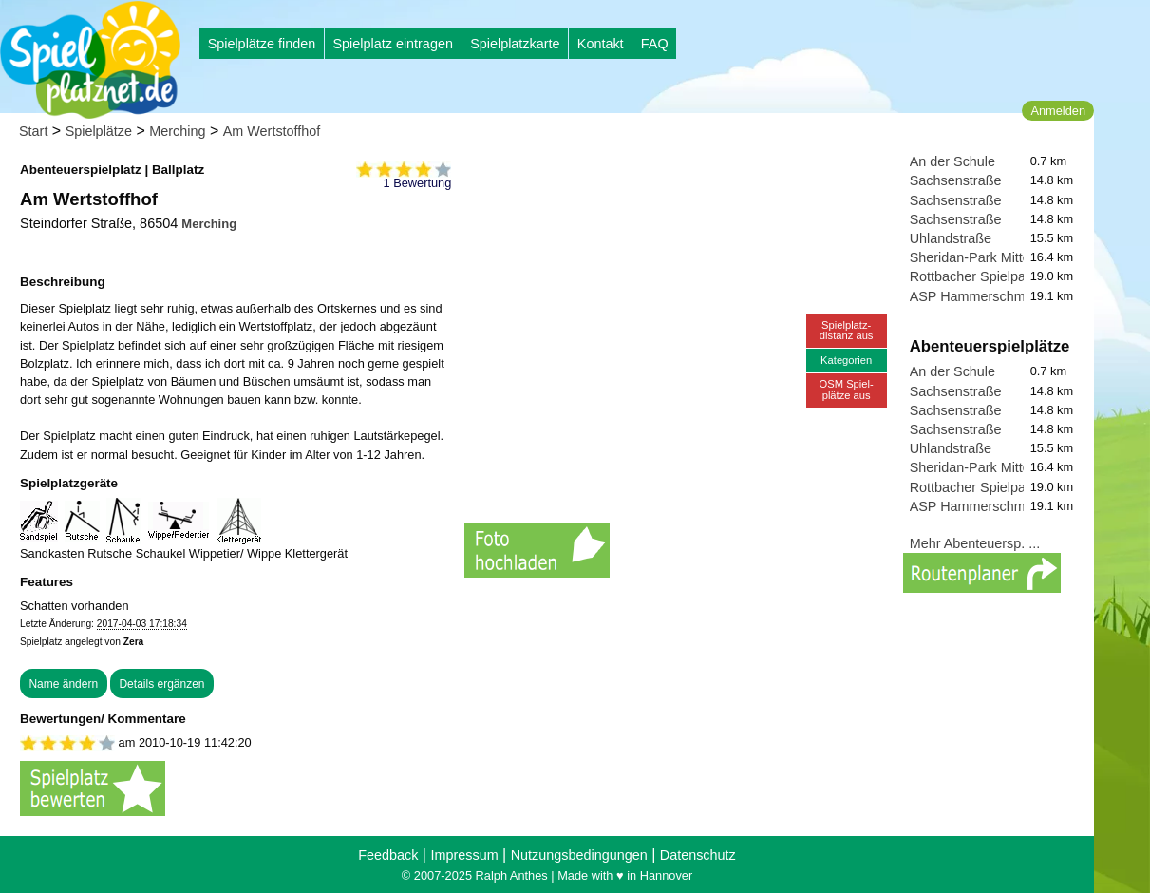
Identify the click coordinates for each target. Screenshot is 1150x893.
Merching (177, 131)
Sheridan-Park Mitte (970, 257)
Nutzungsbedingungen (579, 855)
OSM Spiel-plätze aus (847, 389)
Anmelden (1057, 111)
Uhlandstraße (950, 238)
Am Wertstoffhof (272, 131)
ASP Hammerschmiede (980, 296)
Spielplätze (99, 131)
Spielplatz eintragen (392, 43)
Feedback (388, 855)
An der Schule (952, 161)
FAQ (655, 43)
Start (33, 131)
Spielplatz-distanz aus (847, 330)
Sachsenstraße (956, 180)
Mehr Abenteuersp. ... (975, 543)
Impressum (464, 855)
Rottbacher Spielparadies (987, 276)
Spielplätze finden (262, 43)
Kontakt (600, 43)
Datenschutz (698, 855)
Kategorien (846, 360)
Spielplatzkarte (514, 43)
